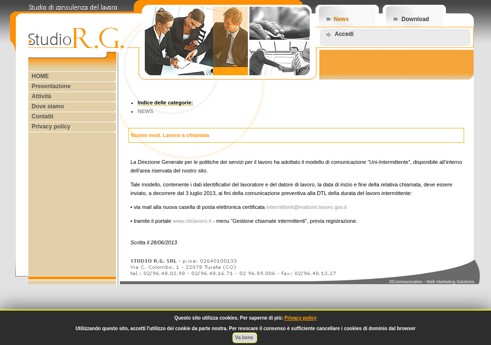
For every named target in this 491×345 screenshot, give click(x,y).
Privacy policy (51, 126)
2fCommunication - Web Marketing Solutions (431, 281)
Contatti (42, 116)
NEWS (145, 111)
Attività (41, 96)
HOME (40, 76)
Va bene (245, 337)
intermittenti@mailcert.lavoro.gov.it (306, 207)
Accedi (344, 34)
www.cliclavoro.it (192, 221)
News (341, 19)
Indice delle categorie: (165, 102)
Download (415, 19)
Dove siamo (48, 106)
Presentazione (51, 86)
